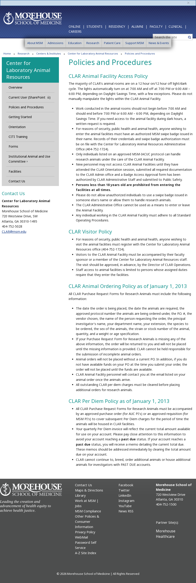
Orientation (17, 127)
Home (7, 53)
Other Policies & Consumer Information (87, 521)
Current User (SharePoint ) (31, 97)
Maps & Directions (89, 490)
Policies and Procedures (26, 107)
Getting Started (20, 117)
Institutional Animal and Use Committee (29, 159)
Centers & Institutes (48, 53)
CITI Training (18, 136)
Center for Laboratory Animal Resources (93, 53)
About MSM (35, 43)
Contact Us (17, 181)
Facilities (15, 171)
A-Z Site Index (85, 553)
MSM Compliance (88, 511)
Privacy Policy (85, 532)
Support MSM (134, 43)
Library (80, 495)
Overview (15, 87)
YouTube (125, 506)
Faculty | (158, 26)
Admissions (55, 43)
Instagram (126, 501)
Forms (13, 146)
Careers (75, 31)
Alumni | (139, 26)
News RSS (126, 511)
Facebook (126, 485)
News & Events (159, 43)
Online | (76, 26)
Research (92, 43)
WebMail (81, 537)
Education (75, 43)
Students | (96, 26)
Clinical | (177, 26)
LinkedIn (125, 495)
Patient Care (112, 43)
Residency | (119, 26)
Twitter (124, 490)
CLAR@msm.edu (14, 231)
